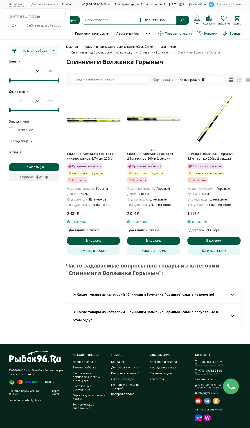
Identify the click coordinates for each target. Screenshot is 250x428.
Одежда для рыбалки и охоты (89, 397)
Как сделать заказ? (125, 373)
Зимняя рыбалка (85, 367)
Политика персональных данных (24, 392)
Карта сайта (55, 392)
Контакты (118, 362)
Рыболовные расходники (82, 388)
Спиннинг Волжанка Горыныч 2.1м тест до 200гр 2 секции (150, 156)
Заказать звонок (229, 4)
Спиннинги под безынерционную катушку (101, 52)
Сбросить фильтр (34, 177)
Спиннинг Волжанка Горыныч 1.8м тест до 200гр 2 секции (210, 156)
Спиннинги (168, 47)
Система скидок (122, 379)
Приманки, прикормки (92, 33)
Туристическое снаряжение (83, 406)
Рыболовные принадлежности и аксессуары (86, 376)
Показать (31, 167)
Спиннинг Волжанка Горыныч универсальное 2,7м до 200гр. (90, 156)
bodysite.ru (34, 400)
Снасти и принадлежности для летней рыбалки (119, 47)
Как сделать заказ (163, 367)
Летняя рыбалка (84, 362)
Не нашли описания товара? (125, 386)
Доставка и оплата (45, 4)
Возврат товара (123, 394)
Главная (72, 47)
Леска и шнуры (127, 33)
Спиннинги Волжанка (155, 52)
